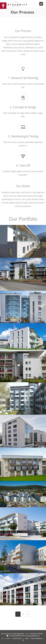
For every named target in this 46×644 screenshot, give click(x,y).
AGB (26, 638)
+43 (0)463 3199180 (36, 633)
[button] (3, 5)
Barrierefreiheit (36, 638)
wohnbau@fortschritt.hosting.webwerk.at (24, 636)
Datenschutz (17, 638)
